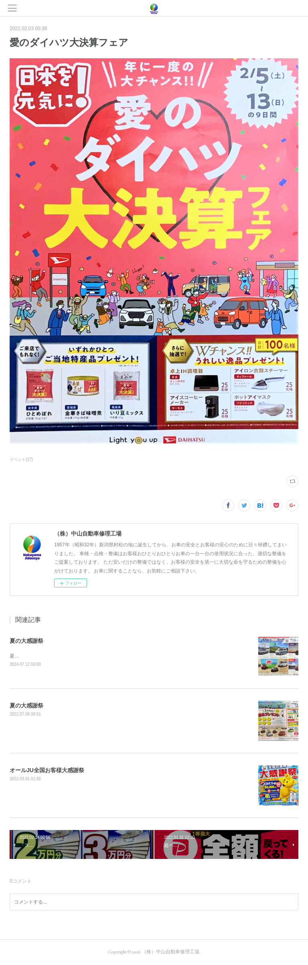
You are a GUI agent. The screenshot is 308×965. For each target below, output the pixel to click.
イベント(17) (21, 459)
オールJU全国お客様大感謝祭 (47, 770)
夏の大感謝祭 (26, 641)
